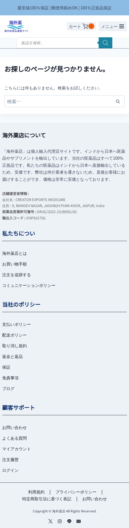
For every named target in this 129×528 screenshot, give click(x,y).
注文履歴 (10, 459)
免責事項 (10, 377)
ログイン (10, 470)
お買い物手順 (14, 264)
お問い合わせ (14, 427)
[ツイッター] (50, 521)
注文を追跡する (16, 274)
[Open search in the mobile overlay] (64, 42)
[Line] (69, 521)
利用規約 (36, 492)
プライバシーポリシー (75, 492)
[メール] (79, 521)
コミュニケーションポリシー (28, 285)
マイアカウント (16, 448)
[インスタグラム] (60, 521)
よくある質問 (14, 438)
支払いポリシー (16, 324)
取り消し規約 (14, 345)
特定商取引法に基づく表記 (46, 498)
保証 (6, 367)
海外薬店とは (14, 253)
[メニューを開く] (113, 26)
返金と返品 (12, 356)
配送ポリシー (14, 335)
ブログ (8, 388)
